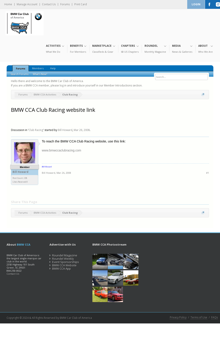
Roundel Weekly (62, 259)
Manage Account (27, 4)
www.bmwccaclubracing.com (61, 150)
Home (8, 4)
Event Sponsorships (64, 262)
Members (38, 68)
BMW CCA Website (63, 265)
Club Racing (36, 130)
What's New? (40, 74)
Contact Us (49, 4)
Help (53, 68)
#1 (207, 172)
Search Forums (19, 74)
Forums (65, 4)
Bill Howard (65, 130)
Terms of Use (199, 317)
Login (196, 4)
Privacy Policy (178, 317)
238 (25, 178)
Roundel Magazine (63, 255)
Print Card (80, 4)
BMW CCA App (60, 269)
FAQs (214, 317)
